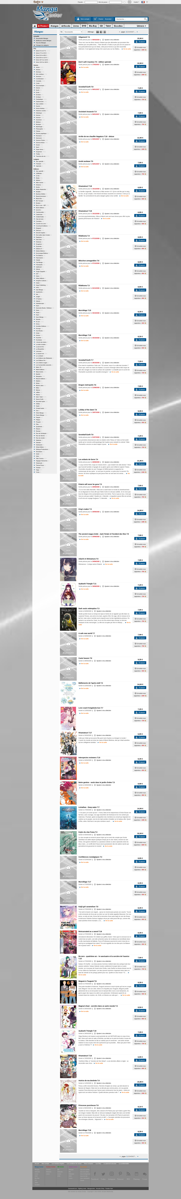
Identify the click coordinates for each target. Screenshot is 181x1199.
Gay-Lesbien (41, 104)
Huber (38, 283)
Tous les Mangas (41, 42)
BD (58, 1169)
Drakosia (39, 242)
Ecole (38, 92)
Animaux (40, 72)
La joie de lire (41, 346)
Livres (36, 1174)
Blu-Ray (37, 1178)
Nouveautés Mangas (42, 38)
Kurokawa (41, 340)
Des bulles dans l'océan (44, 235)
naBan (39, 392)
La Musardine (41, 349)
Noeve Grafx (41, 399)
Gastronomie (41, 101)
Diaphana (40, 237)
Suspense (41, 151)
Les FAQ (98, 1163)
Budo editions (41, 207)
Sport (39, 147)
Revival (39, 431)
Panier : (105, 19)
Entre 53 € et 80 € (42, 55)
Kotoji (38, 333)
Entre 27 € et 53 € (43, 53)
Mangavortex (91, 1188)
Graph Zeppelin (41, 271)
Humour (40, 117)
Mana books (41, 372)
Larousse (39, 351)
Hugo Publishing (42, 285)
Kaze (38, 315)
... (135, 32)
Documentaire (41, 85)
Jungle (39, 296)
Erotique (40, 97)
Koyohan (39, 337)
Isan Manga (40, 289)
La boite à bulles (41, 344)
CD (36, 1180)
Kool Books (40, 330)
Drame (39, 88)
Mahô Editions (41, 369)
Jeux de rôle (83, 1176)
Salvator (39, 442)
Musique (40, 124)
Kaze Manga (41, 317)
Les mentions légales (58, 1163)
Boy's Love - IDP (42, 205)
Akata (39, 178)
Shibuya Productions (43, 449)
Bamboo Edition (41, 194)
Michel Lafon (41, 385)
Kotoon (39, 335)
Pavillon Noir (109, 1188)
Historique (41, 113)
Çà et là (39, 210)
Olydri (39, 406)
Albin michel (41, 182)
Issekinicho (40, 292)
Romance (40, 135)
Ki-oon (40, 321)
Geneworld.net (72, 1188)
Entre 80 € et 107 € (42, 57)
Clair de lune (41, 219)
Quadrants (40, 426)
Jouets (82, 1180)
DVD (36, 1176)
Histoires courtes (42, 110)
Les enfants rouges (42, 362)
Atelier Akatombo (42, 189)
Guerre (39, 106)
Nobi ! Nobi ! (41, 397)
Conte (39, 83)
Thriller (39, 154)
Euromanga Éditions (43, 253)
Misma (39, 390)
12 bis (38, 175)
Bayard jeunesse (42, 196)
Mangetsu (40, 376)
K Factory (39, 299)
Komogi (39, 328)
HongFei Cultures (42, 280)
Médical (39, 122)
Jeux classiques (85, 1178)
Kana (39, 310)
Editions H (40, 248)
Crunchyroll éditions (43, 226)
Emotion (39, 94)
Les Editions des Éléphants (45, 358)
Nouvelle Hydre (41, 401)
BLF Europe (40, 201)
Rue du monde (41, 438)
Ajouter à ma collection (110, 40)
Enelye (84, 1191)
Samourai (40, 138)
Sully (38, 456)
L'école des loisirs (42, 342)
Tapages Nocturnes (42, 460)
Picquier (39, 422)
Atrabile (39, 191)
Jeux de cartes (84, 1171)
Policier (39, 131)
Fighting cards (82, 1188)
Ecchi (39, 90)
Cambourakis (41, 212)
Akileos (39, 180)
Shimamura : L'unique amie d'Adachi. (96, 564)
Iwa (38, 294)
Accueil (37, 1163)
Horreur (40, 115)
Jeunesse (40, 120)
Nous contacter (88, 1163)
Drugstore (40, 244)
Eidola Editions (41, 251)
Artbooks (37, 1171)
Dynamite (39, 246)
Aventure (40, 76)
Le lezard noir (41, 353)
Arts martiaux (41, 74)
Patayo (39, 419)
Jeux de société (84, 1169)
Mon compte (85, 19)
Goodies (37, 1184)
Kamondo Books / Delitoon (45, 308)
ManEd (39, 374)
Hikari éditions (41, 278)
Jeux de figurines (85, 1174)
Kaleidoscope (41, 303)
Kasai (38, 312)
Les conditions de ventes (74, 1163)
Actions (39, 69)
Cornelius (40, 221)
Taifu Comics (41, 458)
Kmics (38, 324)
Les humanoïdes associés (44, 365)
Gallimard (39, 267)
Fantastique (41, 99)
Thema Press (41, 465)
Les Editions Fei (41, 360)
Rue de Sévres (41, 435)
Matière (39, 381)
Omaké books (41, 408)
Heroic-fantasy (42, 108)
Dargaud (40, 228)
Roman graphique (42, 133)
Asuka (39, 187)
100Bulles (40, 173)
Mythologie (40, 126)
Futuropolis (40, 264)
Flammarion (40, 258)
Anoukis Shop (100, 1188)
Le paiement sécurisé (110, 1163)
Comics (48, 1169)
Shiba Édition (41, 447)
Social (39, 145)
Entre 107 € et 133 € (43, 60)
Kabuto (39, 301)
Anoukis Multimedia (107, 1191)
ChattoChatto (41, 216)
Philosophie (40, 129)
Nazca (39, 394)
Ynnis (38, 472)
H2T (38, 273)
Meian (39, 383)
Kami (38, 305)
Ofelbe (39, 403)
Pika (39, 424)
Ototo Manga (41, 413)
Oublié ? (136, 2)
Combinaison (41, 78)
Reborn (39, 429)
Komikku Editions (42, 326)
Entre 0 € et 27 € (43, 50)
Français (41, 163)
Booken (39, 203)
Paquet (39, 417)
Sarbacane (40, 445)
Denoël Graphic (41, 232)
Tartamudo (40, 463)
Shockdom (40, 451)
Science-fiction (42, 142)
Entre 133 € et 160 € (43, 62)
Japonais (39, 166)
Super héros (40, 149)
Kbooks (40, 319)
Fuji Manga (40, 262)
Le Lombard (40, 356)
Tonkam (40, 467)
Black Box (40, 198)
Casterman (41, 214)
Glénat (40, 269)
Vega (39, 470)
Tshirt (36, 1182)
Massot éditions (41, 378)
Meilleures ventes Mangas (43, 40)
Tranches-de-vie (42, 156)
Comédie (40, 81)
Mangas (37, 1169)
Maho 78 (39, 367)
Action (40, 67)
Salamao (39, 440)
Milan (38, 388)
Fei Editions (40, 255)
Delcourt (40, 230)
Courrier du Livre (42, 223)
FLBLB (39, 260)
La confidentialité (124, 1163)
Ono (38, 410)
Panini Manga (41, 415)
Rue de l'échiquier (42, 433)
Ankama (39, 185)
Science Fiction (42, 140)
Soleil (39, 454)
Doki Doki (40, 239)
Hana (39, 276)
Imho (38, 287)
